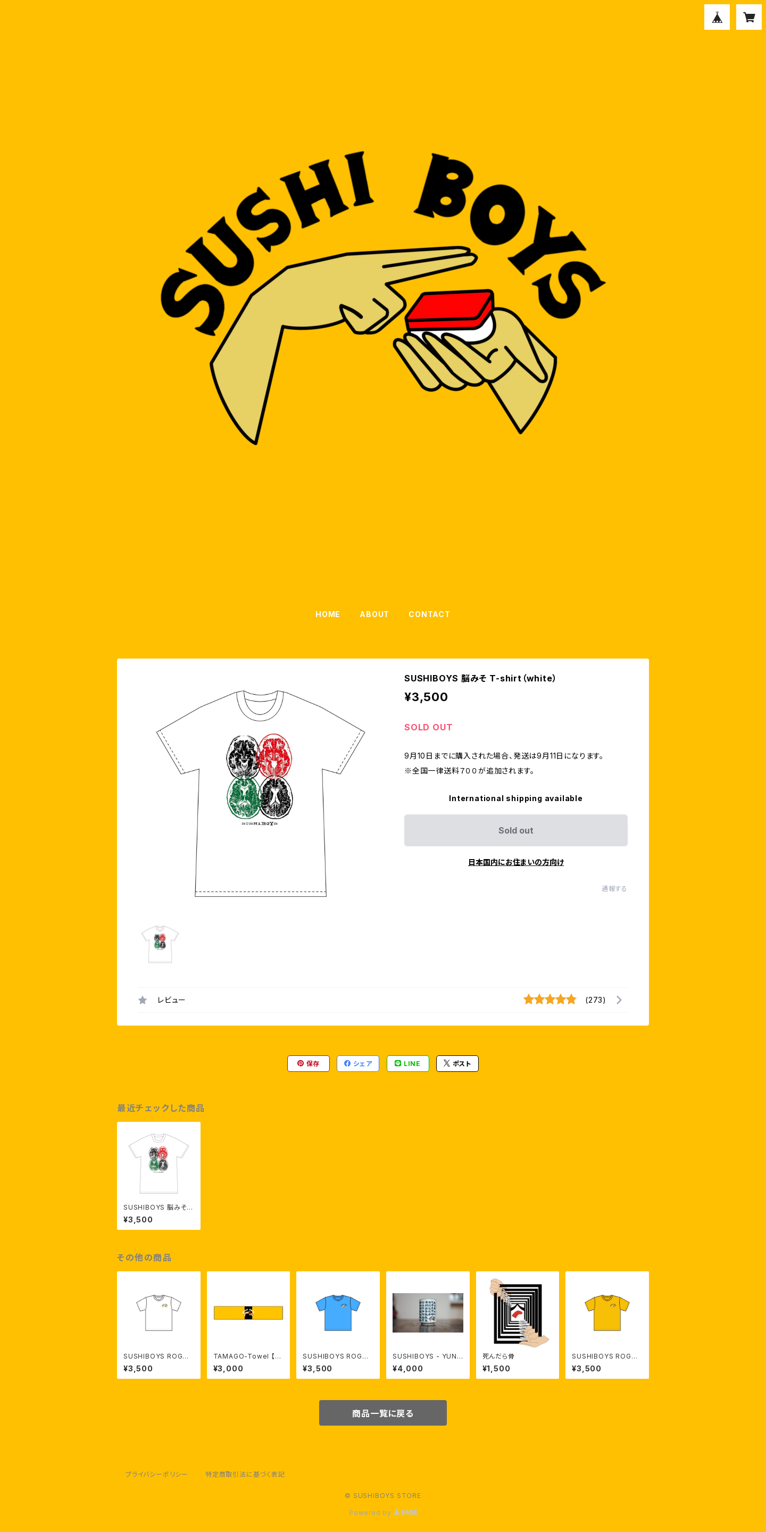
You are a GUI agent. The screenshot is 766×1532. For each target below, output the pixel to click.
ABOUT (374, 614)
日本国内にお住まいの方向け (516, 862)
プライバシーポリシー (157, 1474)
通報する (615, 889)
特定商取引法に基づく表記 (245, 1474)
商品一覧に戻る (383, 1413)
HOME (327, 614)
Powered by (383, 1513)
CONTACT (430, 614)
